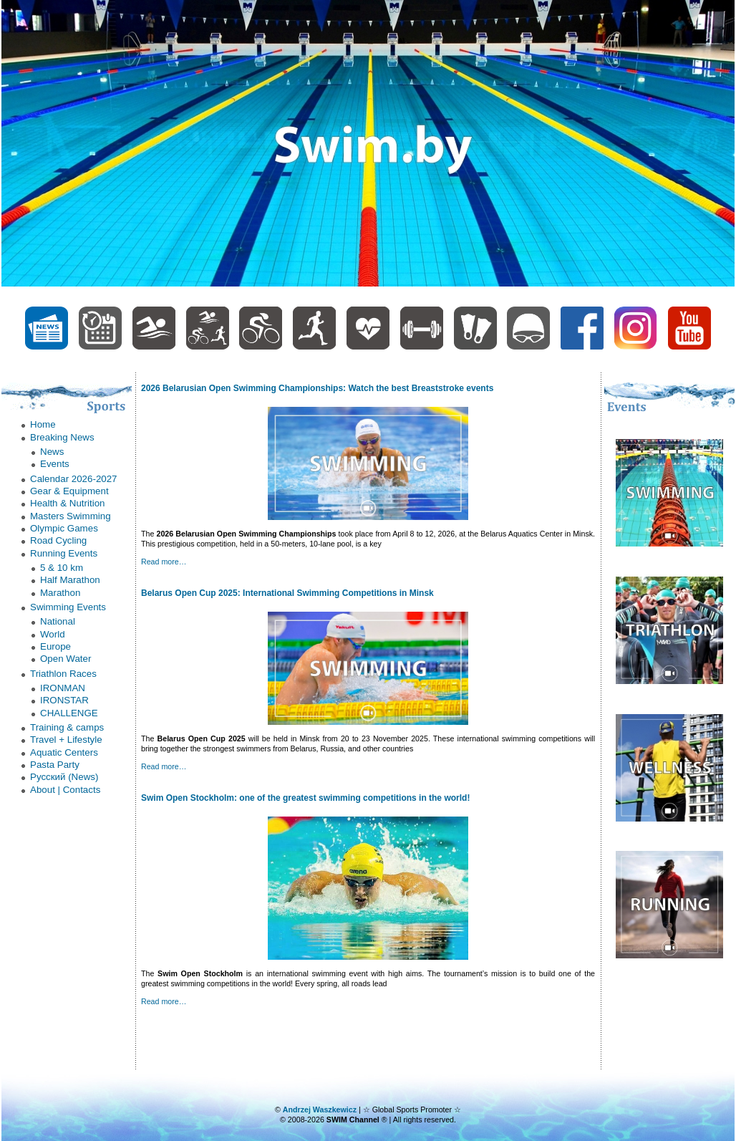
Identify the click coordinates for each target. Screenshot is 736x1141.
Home (43, 424)
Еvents (54, 463)
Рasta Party (54, 764)
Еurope (55, 646)
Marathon (60, 592)
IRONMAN (62, 688)
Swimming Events (68, 607)
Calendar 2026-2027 (73, 478)
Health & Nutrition (67, 503)
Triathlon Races (63, 673)
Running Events (63, 553)
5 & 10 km (61, 567)
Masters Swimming (70, 516)
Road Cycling (58, 540)
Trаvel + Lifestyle (66, 739)
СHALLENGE (69, 713)
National (57, 621)
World (52, 634)
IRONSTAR (64, 700)
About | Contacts (65, 789)
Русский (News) (64, 776)
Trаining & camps (67, 727)
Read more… (163, 561)
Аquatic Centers (64, 752)
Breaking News (62, 437)
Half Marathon (70, 579)
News (52, 451)
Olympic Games (64, 528)
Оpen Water (65, 658)
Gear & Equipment (69, 491)
